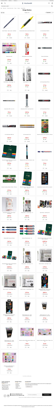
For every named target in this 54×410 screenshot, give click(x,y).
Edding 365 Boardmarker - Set (27, 238)
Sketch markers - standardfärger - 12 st (27, 289)
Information (51, 0)
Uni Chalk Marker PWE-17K (9, 134)
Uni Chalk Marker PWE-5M (44, 30)
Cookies (17, 387)
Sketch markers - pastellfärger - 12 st (9, 289)
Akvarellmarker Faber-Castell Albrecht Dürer (27, 30)
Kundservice (18, 383)
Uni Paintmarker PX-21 (27, 134)
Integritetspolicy (18, 388)
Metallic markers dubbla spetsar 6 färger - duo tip (27, 341)
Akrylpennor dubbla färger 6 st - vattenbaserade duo (9, 366)
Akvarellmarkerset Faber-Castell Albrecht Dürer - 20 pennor (45, 238)
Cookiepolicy (18, 385)
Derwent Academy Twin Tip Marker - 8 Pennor (45, 134)
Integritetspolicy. (40, 397)
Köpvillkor (17, 384)
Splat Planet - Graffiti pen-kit (45, 212)
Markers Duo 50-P (9, 56)
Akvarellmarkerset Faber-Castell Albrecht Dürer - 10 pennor (27, 187)
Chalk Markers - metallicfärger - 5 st (27, 212)
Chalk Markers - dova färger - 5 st (27, 263)
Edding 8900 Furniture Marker (27, 56)
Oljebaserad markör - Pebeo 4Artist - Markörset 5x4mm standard (45, 290)
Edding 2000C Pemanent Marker (9, 238)
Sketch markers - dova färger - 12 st (45, 263)
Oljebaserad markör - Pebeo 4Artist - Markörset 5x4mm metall (9, 315)
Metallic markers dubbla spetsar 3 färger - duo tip (45, 341)
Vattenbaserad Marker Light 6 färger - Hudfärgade (9, 213)
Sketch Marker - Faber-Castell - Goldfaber (9, 30)
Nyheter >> (10, 0)
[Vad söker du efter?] (27, 6)
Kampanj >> (15, 0)
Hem (1, 8)
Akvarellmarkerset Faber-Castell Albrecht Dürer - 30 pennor (9, 264)
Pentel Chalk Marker (44, 56)
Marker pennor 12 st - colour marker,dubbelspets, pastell (9, 341)
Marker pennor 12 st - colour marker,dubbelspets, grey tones (44, 315)
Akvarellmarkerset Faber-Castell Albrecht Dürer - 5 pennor (9, 160)
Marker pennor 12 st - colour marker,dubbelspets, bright (27, 315)
